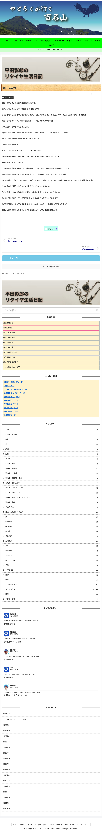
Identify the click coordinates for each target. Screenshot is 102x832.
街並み (52, 459)
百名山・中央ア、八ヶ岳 (52, 488)
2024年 (6, 730)
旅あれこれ (32, 825)
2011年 (6, 803)
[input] (51, 310)
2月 (20, 719)
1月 (24, 719)
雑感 (52, 579)
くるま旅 (52, 536)
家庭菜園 (52, 550)
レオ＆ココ (52, 570)
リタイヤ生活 (7, 98)
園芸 (52, 594)
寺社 (52, 439)
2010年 (6, 808)
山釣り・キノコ (76, 825)
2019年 (6, 758)
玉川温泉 (52, 541)
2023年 (6, 736)
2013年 (6, 792)
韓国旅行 (52, 526)
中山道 (52, 531)
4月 (11, 719)
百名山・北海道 (52, 434)
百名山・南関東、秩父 (52, 478)
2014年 (6, 786)
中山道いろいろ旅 (55, 825)
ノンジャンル (52, 599)
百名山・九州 (52, 502)
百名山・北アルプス (52, 483)
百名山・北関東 (52, 468)
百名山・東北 (52, 463)
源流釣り (52, 555)
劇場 (52, 449)
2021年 (6, 747)
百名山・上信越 (52, 473)
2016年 (6, 775)
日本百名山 (52, 507)
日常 (52, 565)
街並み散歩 (42, 825)
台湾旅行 (52, 521)
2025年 (6, 725)
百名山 (22, 825)
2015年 (6, 781)
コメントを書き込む (51, 266)
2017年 (6, 770)
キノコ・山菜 (52, 560)
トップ (15, 825)
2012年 (6, 797)
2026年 (6, 714)
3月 (15, 719)
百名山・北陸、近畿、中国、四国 (52, 497)
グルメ (52, 546)
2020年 (6, 753)
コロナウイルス (52, 584)
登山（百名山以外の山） (52, 512)
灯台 (52, 454)
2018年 (6, 764)
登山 (66, 825)
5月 (7, 719)
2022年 (6, 742)
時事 (52, 575)
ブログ (86, 825)
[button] (97, 310)
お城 (52, 430)
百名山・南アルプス (52, 492)
